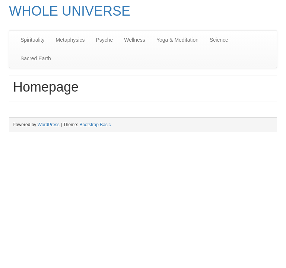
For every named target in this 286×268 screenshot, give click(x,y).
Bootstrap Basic (95, 124)
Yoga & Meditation (177, 40)
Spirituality (32, 40)
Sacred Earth (35, 58)
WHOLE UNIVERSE (69, 11)
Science (219, 40)
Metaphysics (70, 40)
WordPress (49, 124)
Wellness (134, 40)
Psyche (104, 40)
